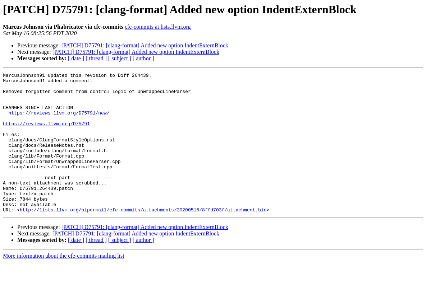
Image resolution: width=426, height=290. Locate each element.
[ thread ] (96, 58)
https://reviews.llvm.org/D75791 (46, 134)
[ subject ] (119, 58)
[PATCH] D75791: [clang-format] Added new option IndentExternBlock (144, 45)
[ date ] (76, 58)
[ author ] (143, 58)
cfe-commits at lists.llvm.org (158, 27)
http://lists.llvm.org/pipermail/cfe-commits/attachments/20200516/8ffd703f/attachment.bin (143, 237)
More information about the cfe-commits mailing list (63, 284)
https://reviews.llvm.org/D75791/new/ (59, 121)
